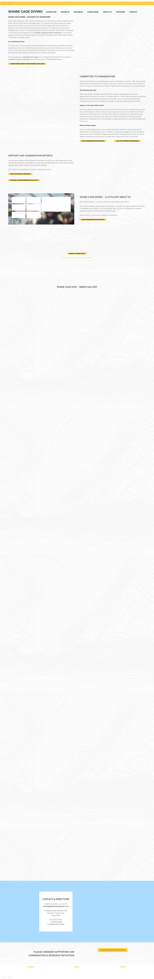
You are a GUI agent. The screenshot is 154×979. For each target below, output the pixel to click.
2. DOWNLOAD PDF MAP (55, 924)
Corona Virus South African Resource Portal (77, 258)
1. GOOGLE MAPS (56, 922)
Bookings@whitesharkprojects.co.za (77, 971)
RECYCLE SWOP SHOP (77, 273)
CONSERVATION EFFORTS (77, 266)
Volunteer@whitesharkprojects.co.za (77, 973)
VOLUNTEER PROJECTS (77, 270)
